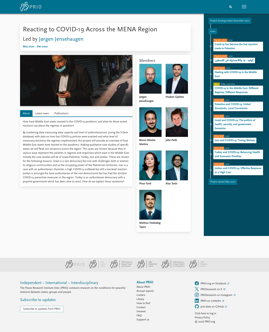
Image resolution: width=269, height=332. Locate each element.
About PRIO (143, 287)
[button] (244, 7)
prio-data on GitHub (209, 306)
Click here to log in (205, 313)
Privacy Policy (202, 317)
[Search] (230, 7)
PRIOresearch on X (209, 289)
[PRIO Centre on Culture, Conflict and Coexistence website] (172, 267)
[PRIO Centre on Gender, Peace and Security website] (119, 267)
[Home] (30, 7)
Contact (141, 307)
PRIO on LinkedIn (208, 301)
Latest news (42, 113)
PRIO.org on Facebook (211, 283)
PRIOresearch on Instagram (214, 295)
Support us (143, 319)
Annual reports (145, 291)
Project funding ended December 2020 (230, 21)
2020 (212, 31)
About (26, 113)
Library (140, 299)
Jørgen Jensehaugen (61, 39)
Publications (61, 113)
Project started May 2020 (222, 182)
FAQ (139, 315)
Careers (141, 295)
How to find (143, 303)
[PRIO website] (73, 267)
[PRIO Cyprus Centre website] (95, 267)
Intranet (141, 311)
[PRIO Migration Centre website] (196, 267)
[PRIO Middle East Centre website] (145, 267)
